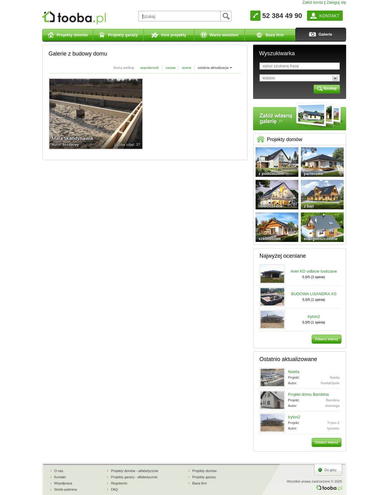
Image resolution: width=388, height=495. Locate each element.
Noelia (294, 371)
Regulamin (119, 483)
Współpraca (63, 483)
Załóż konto (312, 2)
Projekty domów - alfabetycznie (134, 471)
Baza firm (199, 483)
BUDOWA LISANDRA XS (313, 294)
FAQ (114, 489)
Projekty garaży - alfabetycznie (134, 477)
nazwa (171, 67)
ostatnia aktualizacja (213, 67)
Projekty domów (204, 471)
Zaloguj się (336, 2)
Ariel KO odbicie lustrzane (314, 271)
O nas (58, 471)
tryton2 (314, 316)
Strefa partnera (65, 489)
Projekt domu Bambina (308, 394)
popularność (149, 67)
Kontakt (60, 477)
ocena (186, 67)
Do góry (331, 470)
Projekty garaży (204, 477)
